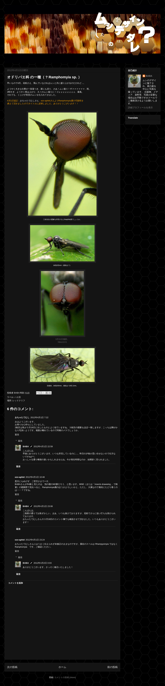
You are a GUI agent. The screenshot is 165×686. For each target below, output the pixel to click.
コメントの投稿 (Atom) (65, 677)
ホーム (62, 667)
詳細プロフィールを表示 (140, 107)
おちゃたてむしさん (29, 100)
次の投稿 (12, 667)
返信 (17, 434)
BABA (26, 446)
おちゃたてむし (22, 417)
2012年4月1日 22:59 (43, 446)
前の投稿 (112, 667)
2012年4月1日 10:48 (35, 477)
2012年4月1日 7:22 (39, 417)
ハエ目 (18, 397)
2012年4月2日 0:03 (43, 563)
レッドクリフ (18, 400)
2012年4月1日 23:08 (43, 506)
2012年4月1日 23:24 (35, 540)
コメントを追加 (15, 583)
